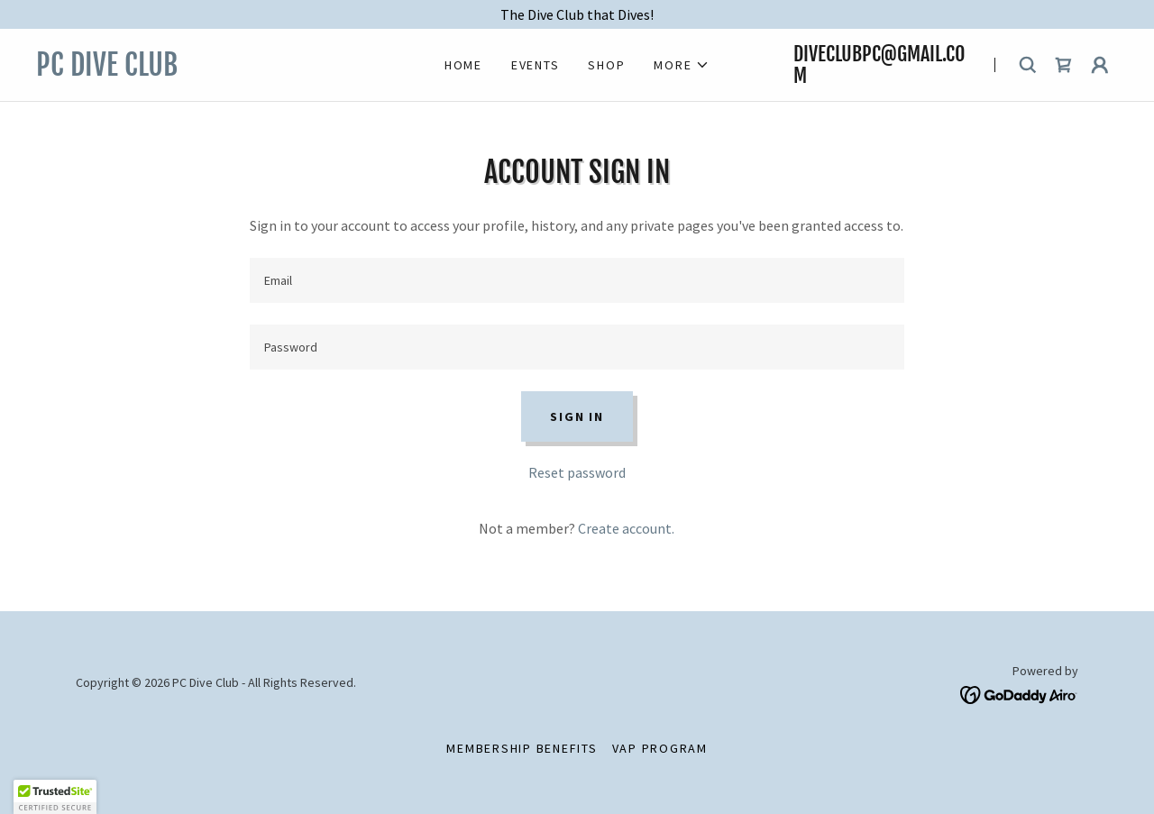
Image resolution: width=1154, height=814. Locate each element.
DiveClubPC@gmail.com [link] (879, 64)
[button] (682, 65)
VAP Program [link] (660, 748)
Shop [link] (606, 65)
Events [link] (535, 65)
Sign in (576, 416)
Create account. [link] (626, 528)
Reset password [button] (577, 472)
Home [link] (463, 65)
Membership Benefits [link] (521, 748)
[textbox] (576, 280)
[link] (198, 70)
